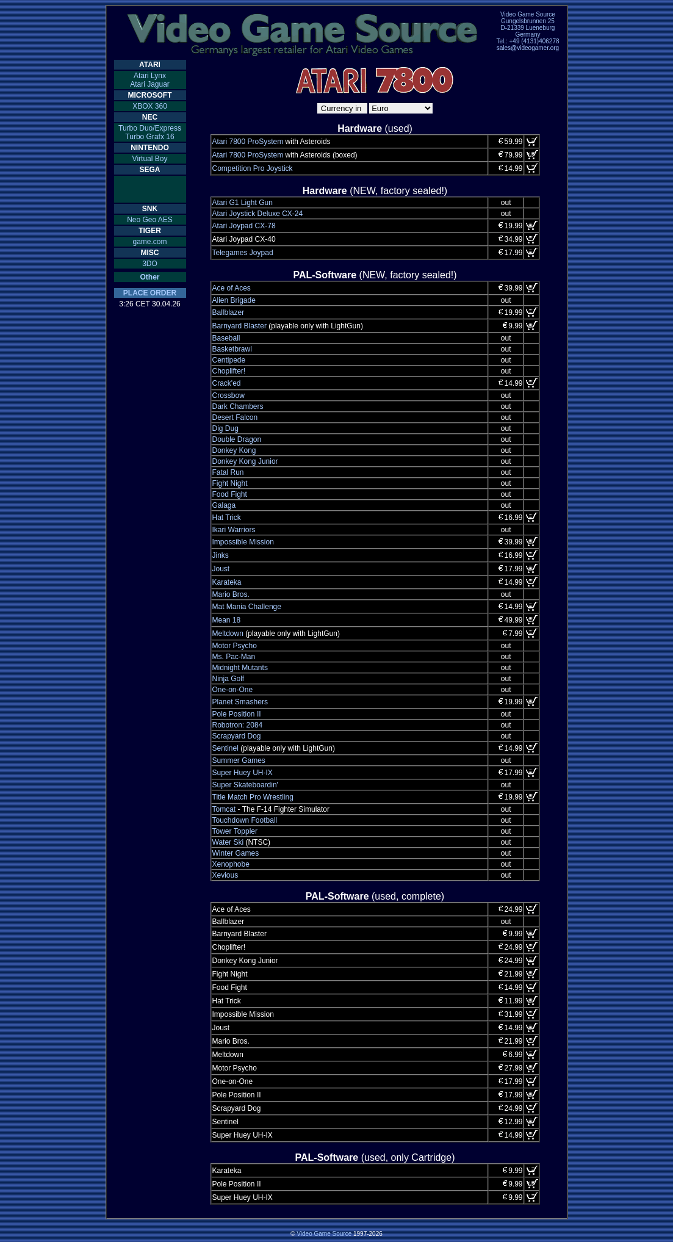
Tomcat (224, 809)
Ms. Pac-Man (234, 656)
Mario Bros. (231, 594)
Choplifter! (229, 371)
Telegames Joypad (242, 252)
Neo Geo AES (150, 219)
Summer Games (238, 760)
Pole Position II (236, 714)
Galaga (224, 505)
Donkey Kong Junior (245, 461)
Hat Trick (226, 517)
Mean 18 (226, 620)
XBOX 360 (149, 106)
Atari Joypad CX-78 (244, 226)
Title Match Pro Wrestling (252, 797)
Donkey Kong (234, 450)
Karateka (227, 582)
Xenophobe (231, 864)
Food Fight (229, 494)
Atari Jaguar (150, 84)
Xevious (225, 875)
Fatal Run (228, 472)
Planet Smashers (240, 702)
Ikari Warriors (234, 529)
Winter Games (235, 853)
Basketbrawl (232, 349)
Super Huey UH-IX (242, 772)
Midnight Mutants (240, 667)
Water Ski (228, 842)
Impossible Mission (243, 542)
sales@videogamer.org (528, 48)
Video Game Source (324, 1233)
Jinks (220, 555)
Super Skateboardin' (245, 785)
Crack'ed (226, 383)
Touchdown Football (245, 820)
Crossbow (228, 395)
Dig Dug (225, 428)
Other (149, 277)
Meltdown (227, 633)
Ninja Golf (228, 678)
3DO (149, 263)
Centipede (229, 360)
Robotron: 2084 (237, 725)
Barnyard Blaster (239, 326)
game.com (149, 241)
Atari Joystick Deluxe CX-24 (257, 213)
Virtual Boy (150, 158)
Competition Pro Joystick (252, 168)
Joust (221, 569)
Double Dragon (237, 439)
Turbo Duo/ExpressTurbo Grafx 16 (149, 132)
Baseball (226, 338)
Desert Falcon (235, 417)
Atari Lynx (150, 75)
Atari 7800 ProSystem (248, 141)
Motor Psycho (234, 645)
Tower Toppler (234, 831)
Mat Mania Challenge (246, 606)
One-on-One (232, 689)
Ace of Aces (231, 288)
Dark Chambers (238, 406)
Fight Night (230, 483)
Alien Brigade (234, 300)
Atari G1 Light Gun (242, 202)
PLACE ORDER (149, 293)
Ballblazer (228, 312)
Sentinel (225, 748)
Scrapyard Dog (236, 736)
